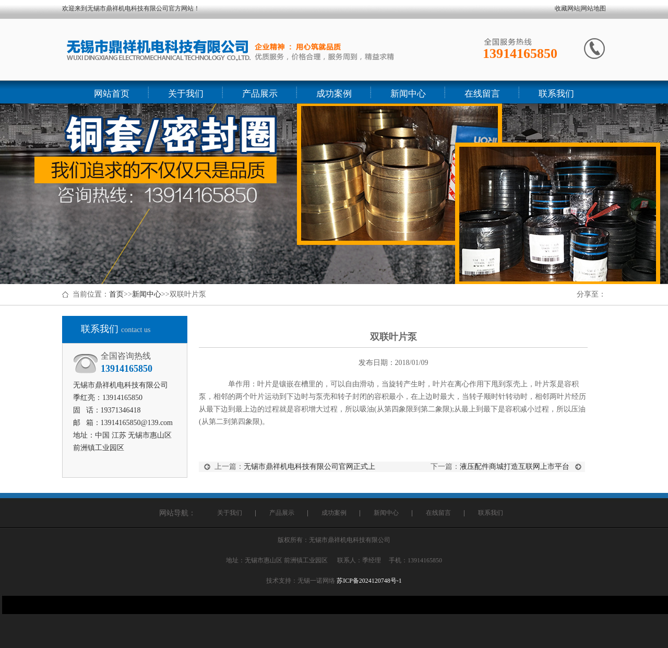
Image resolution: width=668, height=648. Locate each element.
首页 (116, 294)
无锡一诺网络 (316, 580)
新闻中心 (146, 294)
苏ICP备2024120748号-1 (369, 580)
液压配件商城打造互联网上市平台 (514, 466)
